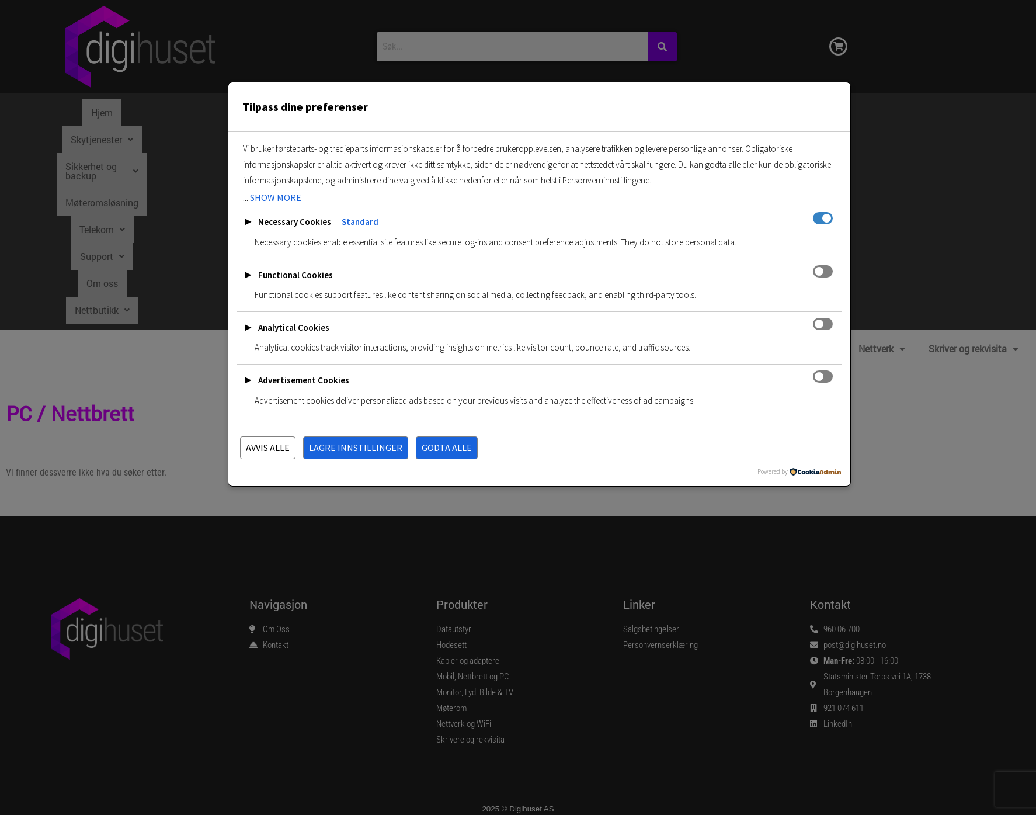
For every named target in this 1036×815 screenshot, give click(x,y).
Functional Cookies (295, 274)
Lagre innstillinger (355, 447)
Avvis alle (268, 447)
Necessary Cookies (294, 221)
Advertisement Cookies (303, 380)
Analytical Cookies (293, 327)
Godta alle (447, 447)
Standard (360, 221)
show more (275, 197)
